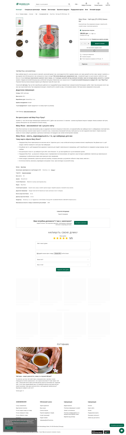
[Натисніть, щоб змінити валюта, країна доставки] (76, 4)
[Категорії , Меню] (23, 10)
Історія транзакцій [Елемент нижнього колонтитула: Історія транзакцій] (44, 415)
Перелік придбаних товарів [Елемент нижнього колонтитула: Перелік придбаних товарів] (47, 413)
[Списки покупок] (98, 4)
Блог (86, 9)
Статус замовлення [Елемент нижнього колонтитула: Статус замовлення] (21, 405)
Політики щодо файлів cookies (19, 421)
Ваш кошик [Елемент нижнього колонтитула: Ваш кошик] (43, 408)
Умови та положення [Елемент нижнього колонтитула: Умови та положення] (69, 410)
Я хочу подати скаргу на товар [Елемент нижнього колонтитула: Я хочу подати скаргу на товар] (24, 410)
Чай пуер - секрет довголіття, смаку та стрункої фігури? (34, 376)
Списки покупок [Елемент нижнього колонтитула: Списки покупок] (44, 410)
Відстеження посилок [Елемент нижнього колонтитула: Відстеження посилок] (21, 408)
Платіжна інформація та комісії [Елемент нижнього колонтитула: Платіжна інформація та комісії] (72, 408)
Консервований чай (43, 14)
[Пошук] (69, 4)
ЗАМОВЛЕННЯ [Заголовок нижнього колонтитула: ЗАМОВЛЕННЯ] (21, 402)
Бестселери (51, 9)
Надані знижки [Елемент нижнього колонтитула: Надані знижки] (44, 417)
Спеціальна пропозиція (32, 9)
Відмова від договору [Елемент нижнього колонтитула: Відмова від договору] (69, 416)
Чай (36, 14)
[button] (26, 41)
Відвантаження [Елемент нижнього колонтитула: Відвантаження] (68, 405)
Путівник (63, 344)
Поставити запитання (80, 222)
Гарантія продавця (26, 173)
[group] (48, 41)
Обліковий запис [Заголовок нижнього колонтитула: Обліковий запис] (46, 402)
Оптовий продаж (95, 9)
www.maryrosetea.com (30, 111)
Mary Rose (23, 167)
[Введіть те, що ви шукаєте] (53, 4)
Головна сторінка (23, 14)
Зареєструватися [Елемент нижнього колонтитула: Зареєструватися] (44, 405)
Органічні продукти (63, 9)
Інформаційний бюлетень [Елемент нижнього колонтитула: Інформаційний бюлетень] (46, 420)
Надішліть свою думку (63, 269)
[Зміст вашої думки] (63, 245)
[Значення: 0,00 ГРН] (108, 4)
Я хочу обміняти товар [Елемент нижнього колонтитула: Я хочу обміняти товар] (22, 415)
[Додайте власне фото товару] (64, 253)
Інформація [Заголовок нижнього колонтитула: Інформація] (68, 402)
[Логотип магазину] (23, 4)
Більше (53, 170)
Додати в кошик (100, 43)
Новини (43, 9)
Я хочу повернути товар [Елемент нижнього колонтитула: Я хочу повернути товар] (22, 413)
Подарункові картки (77, 9)
